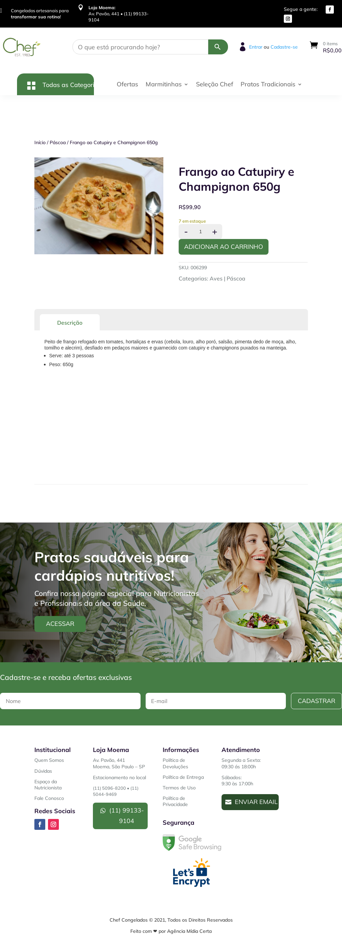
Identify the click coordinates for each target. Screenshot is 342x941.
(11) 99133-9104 (126, 815)
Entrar (255, 47)
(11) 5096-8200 (109, 788)
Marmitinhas (164, 85)
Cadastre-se (284, 47)
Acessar (60, 624)
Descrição (69, 322)
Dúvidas (43, 771)
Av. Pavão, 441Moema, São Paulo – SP (119, 763)
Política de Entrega (183, 777)
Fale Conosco (49, 798)
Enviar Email (256, 802)
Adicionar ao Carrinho (223, 247)
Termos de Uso (179, 788)
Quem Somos (49, 760)
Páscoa (58, 142)
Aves (216, 278)
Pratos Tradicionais (268, 85)
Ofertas (127, 85)
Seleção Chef (214, 85)
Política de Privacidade (175, 801)
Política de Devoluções (175, 763)
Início (40, 142)
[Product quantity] (200, 231)
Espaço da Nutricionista (48, 785)
